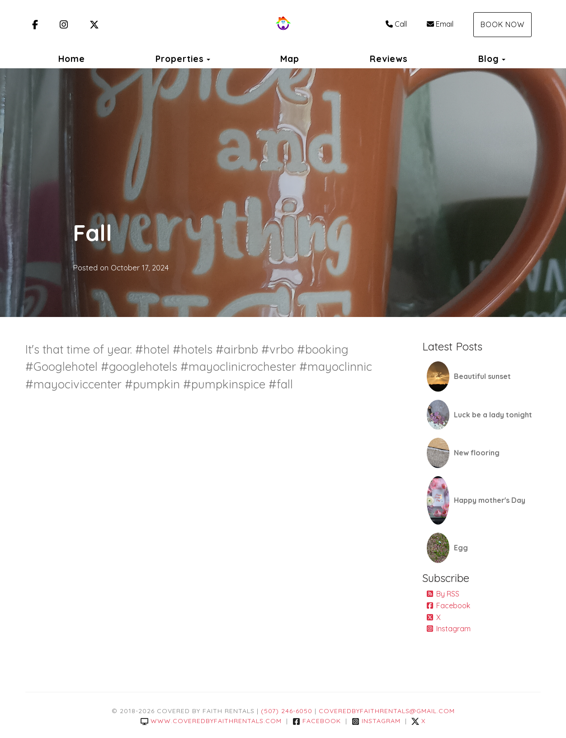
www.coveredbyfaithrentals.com (211, 721)
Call (396, 23)
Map (289, 58)
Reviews (389, 58)
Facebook (448, 605)
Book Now (502, 24)
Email (440, 23)
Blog (488, 58)
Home (71, 58)
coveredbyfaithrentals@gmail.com (387, 711)
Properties (180, 58)
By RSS (443, 593)
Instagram (449, 628)
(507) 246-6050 (286, 711)
